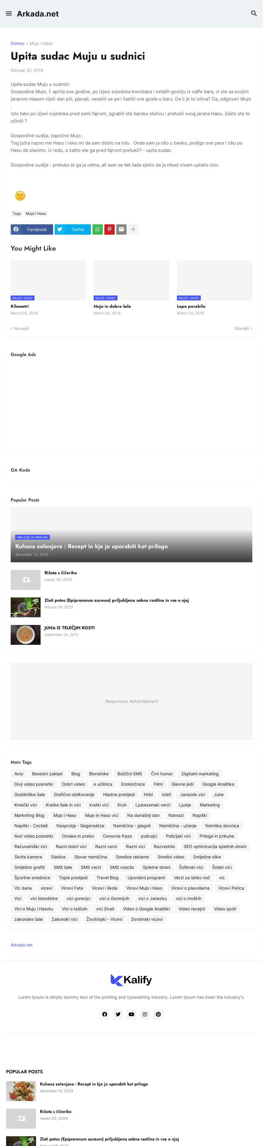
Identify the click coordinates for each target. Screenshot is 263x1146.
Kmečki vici (25, 804)
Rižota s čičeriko (61, 572)
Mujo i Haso (41, 43)
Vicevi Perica (231, 888)
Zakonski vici (64, 919)
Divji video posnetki (33, 784)
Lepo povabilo (191, 306)
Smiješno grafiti (29, 867)
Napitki (200, 815)
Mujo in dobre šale (112, 306)
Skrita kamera (28, 856)
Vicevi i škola (104, 888)
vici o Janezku (152, 898)
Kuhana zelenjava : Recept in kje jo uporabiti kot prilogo (94, 1084)
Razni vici (135, 846)
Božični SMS (129, 773)
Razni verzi (106, 846)
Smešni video (171, 856)
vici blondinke (44, 898)
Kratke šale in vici (63, 804)
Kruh (122, 804)
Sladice (58, 856)
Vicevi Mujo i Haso (144, 888)
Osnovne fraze (117, 836)
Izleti (166, 794)
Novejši (21, 328)
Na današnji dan (143, 815)
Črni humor (162, 773)
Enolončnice (133, 784)
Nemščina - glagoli (131, 825)
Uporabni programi (146, 877)
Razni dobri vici (71, 846)
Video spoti (225, 908)
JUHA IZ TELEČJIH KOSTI (70, 627)
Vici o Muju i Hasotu (33, 908)
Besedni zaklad (47, 773)
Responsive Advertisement (131, 701)
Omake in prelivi (78, 836)
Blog (75, 773)
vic (222, 877)
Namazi (176, 815)
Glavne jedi (182, 784)
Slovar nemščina (90, 856)
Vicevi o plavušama (190, 888)
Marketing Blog (29, 815)
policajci (149, 836)
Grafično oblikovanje (74, 794)
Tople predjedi (73, 877)
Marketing (210, 804)
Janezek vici (192, 794)
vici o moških (188, 898)
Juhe (219, 794)
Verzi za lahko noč (192, 877)
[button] (8, 14)
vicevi (46, 888)
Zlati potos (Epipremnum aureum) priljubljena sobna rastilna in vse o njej (117, 600)
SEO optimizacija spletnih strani (215, 846)
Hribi (148, 794)
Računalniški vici (30, 846)
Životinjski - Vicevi (104, 919)
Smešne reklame (132, 856)
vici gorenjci (78, 898)
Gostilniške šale (29, 794)
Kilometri (20, 306)
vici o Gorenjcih (114, 898)
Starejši (241, 328)
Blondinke (99, 773)
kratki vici (99, 804)
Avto (18, 773)
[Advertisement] (131, 404)
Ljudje (185, 804)
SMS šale (63, 867)
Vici (17, 898)
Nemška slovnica (222, 825)
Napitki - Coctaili (31, 825)
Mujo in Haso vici (101, 815)
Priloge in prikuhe (217, 836)
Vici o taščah (74, 908)
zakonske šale (28, 919)
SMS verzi (91, 867)
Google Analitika (218, 784)
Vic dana (23, 888)
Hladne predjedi (119, 794)
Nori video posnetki (33, 836)
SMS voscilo (122, 867)
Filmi (158, 784)
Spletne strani (156, 867)
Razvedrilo (164, 846)
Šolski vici (222, 867)
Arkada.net (38, 13)
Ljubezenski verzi (152, 804)
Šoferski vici (191, 867)
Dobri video (73, 784)
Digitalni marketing (200, 773)
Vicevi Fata (72, 888)
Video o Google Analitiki (146, 908)
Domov (18, 43)
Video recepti (191, 908)
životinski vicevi (147, 919)
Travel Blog (107, 877)
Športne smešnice (32, 877)
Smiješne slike (207, 856)
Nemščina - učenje (177, 825)
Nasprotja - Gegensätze (80, 825)
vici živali (105, 908)
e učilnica (103, 784)
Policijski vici (178, 836)
